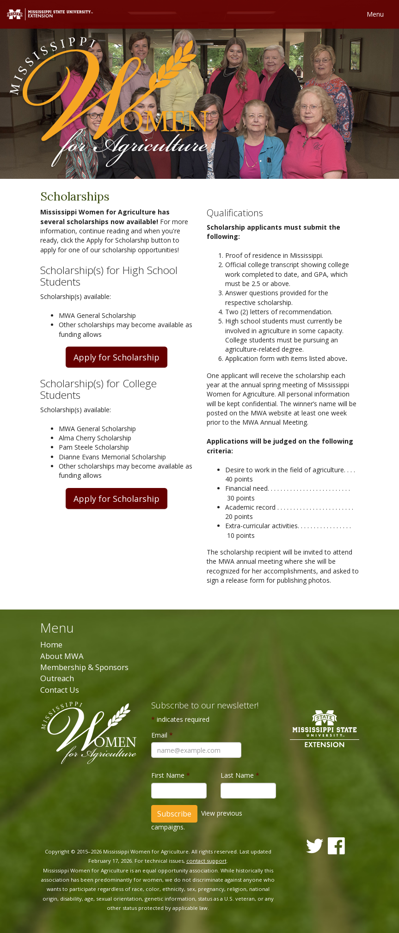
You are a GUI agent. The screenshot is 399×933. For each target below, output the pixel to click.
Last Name (240, 775)
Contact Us (59, 689)
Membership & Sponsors (84, 667)
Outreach (57, 678)
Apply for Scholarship (117, 357)
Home (51, 644)
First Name (170, 775)
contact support (206, 860)
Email (162, 735)
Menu (375, 14)
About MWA (62, 656)
